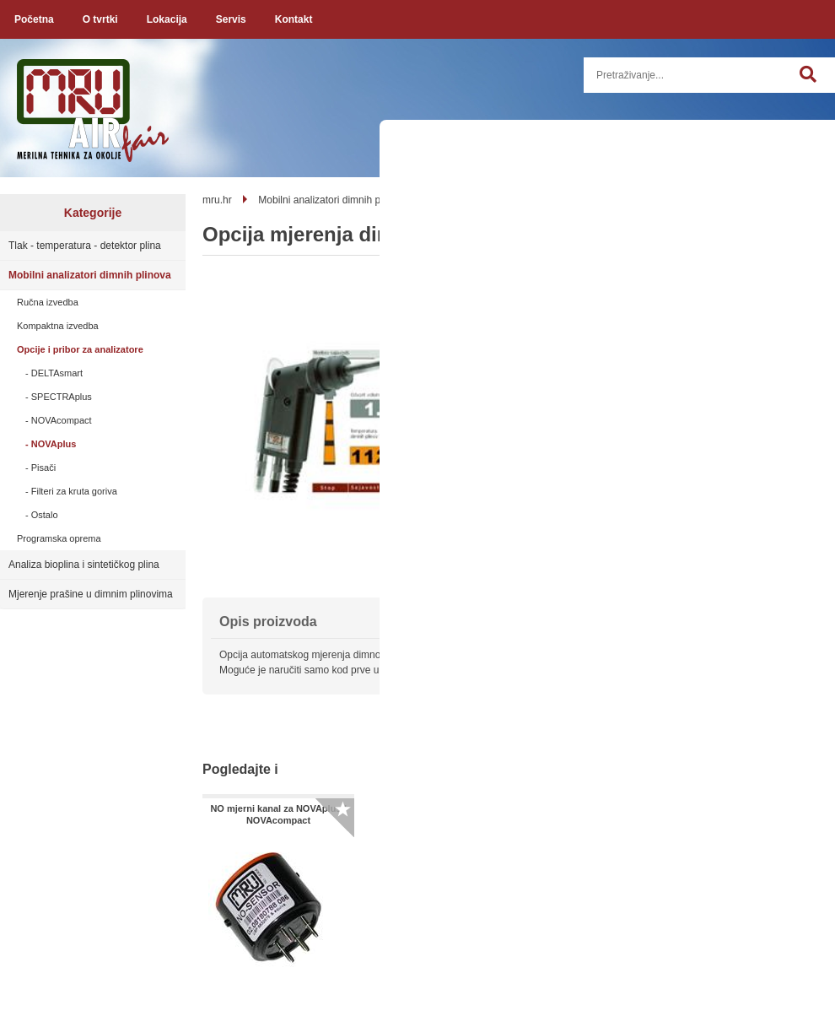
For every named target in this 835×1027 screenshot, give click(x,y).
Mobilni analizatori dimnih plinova (89, 275)
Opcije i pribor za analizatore (80, 349)
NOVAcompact (61, 420)
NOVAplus (54, 444)
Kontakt (294, 19)
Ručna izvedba (47, 302)
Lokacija (167, 19)
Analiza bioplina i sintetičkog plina (83, 564)
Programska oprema (59, 538)
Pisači (43, 467)
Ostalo (44, 515)
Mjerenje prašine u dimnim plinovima (90, 594)
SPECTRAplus (61, 397)
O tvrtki (100, 19)
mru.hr (217, 200)
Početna (34, 19)
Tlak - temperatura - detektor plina (84, 245)
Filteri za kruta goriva (74, 491)
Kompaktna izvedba (58, 326)
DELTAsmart (57, 373)
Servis (231, 19)
